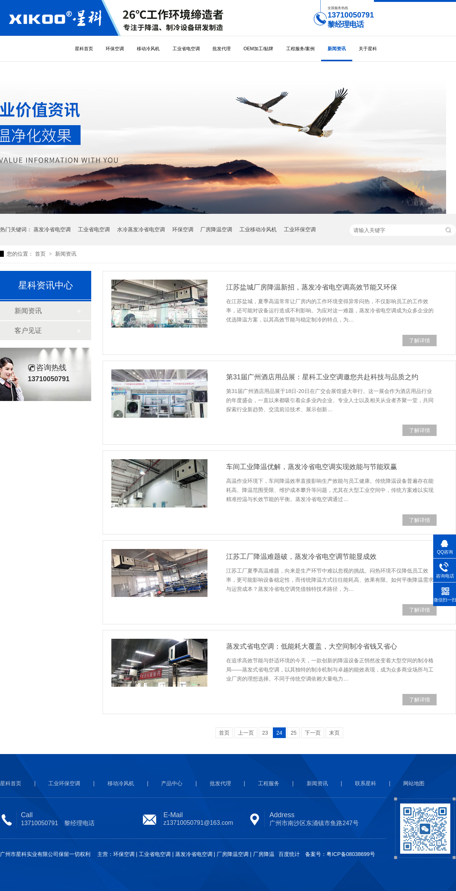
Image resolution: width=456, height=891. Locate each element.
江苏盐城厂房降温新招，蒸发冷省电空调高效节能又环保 (311, 287)
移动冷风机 (148, 48)
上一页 (246, 733)
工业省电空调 (186, 48)
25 (294, 733)
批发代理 (221, 48)
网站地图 (413, 783)
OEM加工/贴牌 (259, 48)
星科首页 (84, 48)
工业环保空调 (300, 229)
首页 (41, 254)
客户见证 (28, 330)
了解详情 (419, 340)
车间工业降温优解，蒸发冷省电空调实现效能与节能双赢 (311, 467)
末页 (334, 733)
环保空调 (115, 48)
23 (265, 733)
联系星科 (365, 783)
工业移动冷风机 (258, 229)
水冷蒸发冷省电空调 (141, 229)
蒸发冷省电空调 (52, 229)
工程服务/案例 (300, 48)
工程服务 (268, 783)
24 (279, 733)
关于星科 (368, 48)
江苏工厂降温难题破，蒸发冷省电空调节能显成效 (301, 556)
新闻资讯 (337, 48)
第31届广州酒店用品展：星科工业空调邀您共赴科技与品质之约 (322, 377)
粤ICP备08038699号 (350, 854)
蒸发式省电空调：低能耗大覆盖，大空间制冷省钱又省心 (311, 646)
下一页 (313, 733)
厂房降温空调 (216, 229)
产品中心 (171, 783)
